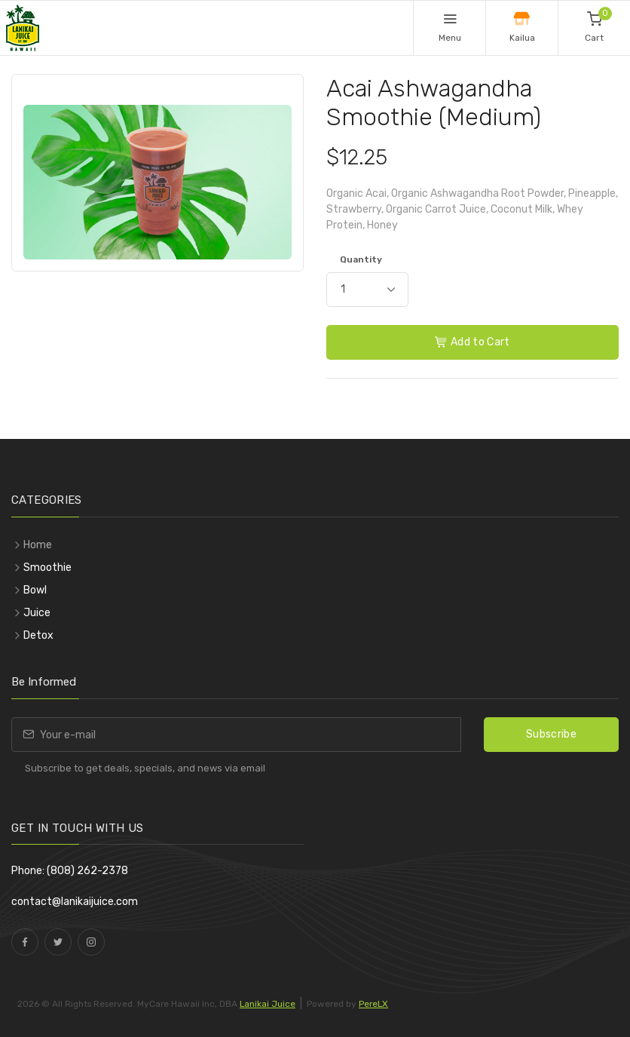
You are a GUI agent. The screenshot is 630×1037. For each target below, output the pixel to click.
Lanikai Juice (267, 1004)
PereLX (373, 1004)
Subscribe (551, 734)
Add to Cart (472, 342)
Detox (38, 635)
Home (37, 544)
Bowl (35, 590)
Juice (36, 612)
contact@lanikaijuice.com (74, 901)
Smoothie (47, 567)
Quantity (361, 259)
